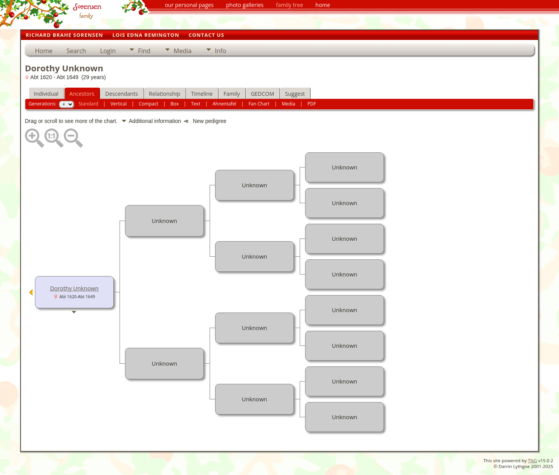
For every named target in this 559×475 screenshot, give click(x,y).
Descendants (121, 93)
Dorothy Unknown (74, 288)
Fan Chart (258, 103)
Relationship (165, 93)
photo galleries (245, 5)
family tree (289, 5)
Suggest (295, 93)
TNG (532, 460)
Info (220, 51)
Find (144, 51)
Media (182, 51)
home (323, 5)
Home (43, 51)
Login (108, 51)
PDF (311, 103)
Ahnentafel (224, 103)
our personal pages (189, 5)
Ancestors (81, 93)
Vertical (119, 103)
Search (76, 51)
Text (195, 103)
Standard (88, 103)
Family (232, 93)
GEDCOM (262, 93)
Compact (148, 103)
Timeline (202, 93)
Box (174, 103)
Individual (46, 93)
